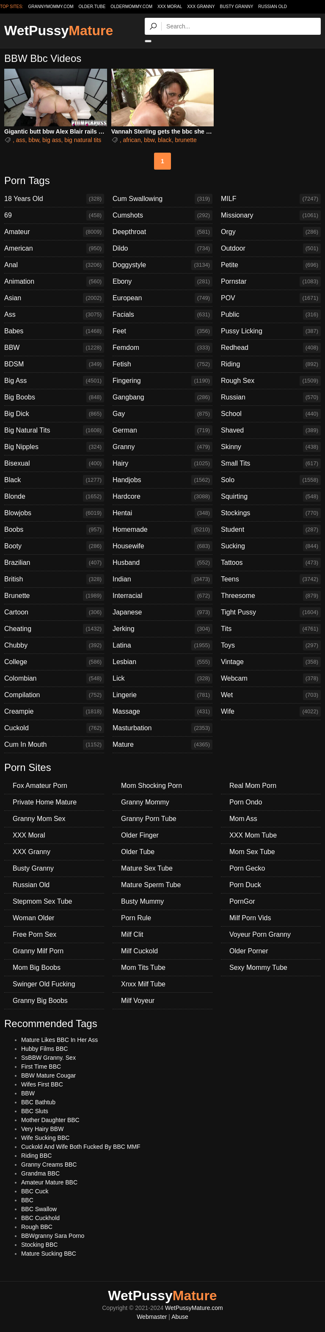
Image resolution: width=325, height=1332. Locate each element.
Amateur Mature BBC (49, 1182)
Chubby (54, 645)
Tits (271, 629)
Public (271, 315)
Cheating (54, 629)
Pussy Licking (271, 331)
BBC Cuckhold (40, 1218)
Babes (54, 331)
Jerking (162, 629)
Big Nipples (54, 447)
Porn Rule (136, 918)
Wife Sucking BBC (45, 1137)
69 (54, 215)
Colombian (54, 678)
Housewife (162, 546)
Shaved (271, 430)
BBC (27, 1200)
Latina (162, 645)
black (165, 140)
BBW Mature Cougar (48, 1075)
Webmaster (152, 1316)
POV (271, 298)
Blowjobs (54, 513)
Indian (162, 579)
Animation (54, 281)
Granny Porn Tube (148, 818)
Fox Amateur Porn (40, 785)
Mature (162, 745)
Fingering (162, 381)
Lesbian (162, 662)
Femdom (162, 348)
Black (54, 480)
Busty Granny (236, 6)
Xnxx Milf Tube (143, 984)
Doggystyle (162, 265)
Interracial (162, 596)
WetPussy (58, 30)
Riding (271, 364)
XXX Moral (169, 6)
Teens (271, 579)
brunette (185, 140)
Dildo (162, 248)
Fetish (162, 364)
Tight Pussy (271, 612)
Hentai (162, 513)
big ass (51, 140)
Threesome (271, 596)
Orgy (271, 232)
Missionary (271, 215)
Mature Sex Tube (147, 868)
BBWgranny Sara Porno (52, 1235)
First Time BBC (41, 1066)
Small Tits (271, 463)
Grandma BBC (40, 1173)
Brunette (54, 596)
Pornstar (271, 281)
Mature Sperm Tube (151, 884)
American (54, 248)
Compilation (54, 695)
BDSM (54, 364)
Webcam (271, 678)
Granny (162, 447)
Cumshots (162, 215)
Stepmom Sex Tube (42, 901)
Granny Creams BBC (49, 1164)
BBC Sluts (34, 1111)
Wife (271, 711)
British (54, 579)
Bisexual (54, 463)
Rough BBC (36, 1226)
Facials (162, 315)
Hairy (162, 463)
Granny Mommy (145, 802)
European (162, 298)
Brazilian (54, 563)
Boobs (54, 530)
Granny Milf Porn (38, 951)
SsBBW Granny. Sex (48, 1057)
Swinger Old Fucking (44, 984)
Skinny (271, 447)
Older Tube (137, 851)
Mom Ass (243, 818)
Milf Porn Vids (250, 918)
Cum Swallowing (162, 199)
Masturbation (162, 728)
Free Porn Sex (34, 934)
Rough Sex (271, 381)
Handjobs (162, 480)
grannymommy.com (51, 6)
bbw (33, 140)
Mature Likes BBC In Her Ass (59, 1039)
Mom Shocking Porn (151, 785)
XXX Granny (201, 6)
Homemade (162, 530)
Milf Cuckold (139, 951)
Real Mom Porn (252, 785)
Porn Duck (245, 884)
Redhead (271, 348)
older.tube (91, 6)
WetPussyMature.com (194, 1307)
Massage (162, 711)
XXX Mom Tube (253, 835)
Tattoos (271, 563)
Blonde (54, 496)
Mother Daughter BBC (50, 1120)
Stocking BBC (39, 1244)
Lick (162, 678)
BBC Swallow (39, 1209)
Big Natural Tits (54, 430)
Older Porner (248, 951)
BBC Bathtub (38, 1102)
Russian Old (272, 6)
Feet (162, 331)
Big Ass (54, 381)
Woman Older (33, 918)
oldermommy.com (131, 6)
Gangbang (162, 397)
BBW (54, 348)
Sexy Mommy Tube (258, 967)
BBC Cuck (35, 1191)
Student (271, 530)
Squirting (271, 496)
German (162, 430)
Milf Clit (132, 934)
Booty (54, 546)
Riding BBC (36, 1155)
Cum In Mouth (54, 745)
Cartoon (54, 612)
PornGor (242, 901)
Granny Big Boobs (40, 1000)
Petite (271, 265)
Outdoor (271, 248)
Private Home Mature (45, 802)
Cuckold (54, 728)
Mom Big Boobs (37, 967)
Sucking (271, 546)
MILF (271, 199)
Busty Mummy (142, 901)
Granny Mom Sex (39, 818)
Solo (271, 480)
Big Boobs (54, 397)
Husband (162, 563)
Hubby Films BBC (44, 1048)
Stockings (271, 513)
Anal (54, 265)
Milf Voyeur (137, 1000)
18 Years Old (54, 199)
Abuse (179, 1316)
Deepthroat (162, 232)
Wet (271, 695)
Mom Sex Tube (252, 851)
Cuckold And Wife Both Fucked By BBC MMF (80, 1146)
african (131, 140)
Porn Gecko (247, 868)
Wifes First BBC (42, 1084)
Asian (54, 298)
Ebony (162, 281)
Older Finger (140, 835)
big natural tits (82, 140)
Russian (271, 397)
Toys (271, 645)
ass (20, 140)
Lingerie (162, 695)
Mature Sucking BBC (48, 1253)
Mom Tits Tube (143, 967)
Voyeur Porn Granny (260, 934)
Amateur (54, 232)
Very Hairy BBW (42, 1128)
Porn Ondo (245, 802)
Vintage (271, 662)
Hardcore (162, 496)
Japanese (162, 612)
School (271, 414)
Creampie (54, 711)
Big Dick (54, 414)
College (54, 662)
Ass (54, 315)
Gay (162, 414)
